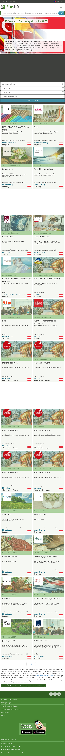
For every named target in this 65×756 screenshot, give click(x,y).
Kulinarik (6, 598)
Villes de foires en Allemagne (10, 706)
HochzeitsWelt (40, 514)
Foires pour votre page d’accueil (11, 746)
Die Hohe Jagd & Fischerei (45, 556)
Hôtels (3, 716)
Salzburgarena (39, 656)
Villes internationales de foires (10, 709)
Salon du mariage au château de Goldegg (16, 279)
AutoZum (6, 514)
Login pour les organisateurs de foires (13, 753)
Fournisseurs (5, 712)
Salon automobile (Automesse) (47, 598)
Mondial (13, 686)
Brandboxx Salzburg (9, 143)
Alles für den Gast (41, 236)
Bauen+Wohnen (9, 556)
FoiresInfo (10, 7)
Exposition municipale (43, 169)
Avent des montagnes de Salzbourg (45, 321)
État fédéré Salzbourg (37, 686)
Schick (36, 127)
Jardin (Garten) (8, 640)
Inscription (12, 1)
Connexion (4, 1)
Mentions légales (6, 743)
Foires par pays (6, 703)
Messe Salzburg (7, 185)
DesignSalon (7, 169)
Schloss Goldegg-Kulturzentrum (13, 294)
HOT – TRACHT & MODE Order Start (15, 128)
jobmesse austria (41, 640)
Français (60, 1)
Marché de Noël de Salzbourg (47, 278)
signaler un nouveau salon (44, 676)
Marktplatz (37, 336)
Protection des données (8, 740)
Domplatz (37, 294)
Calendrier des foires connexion (11, 749)
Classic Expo (7, 236)
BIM (4, 320)
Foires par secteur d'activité (9, 699)
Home (4, 686)
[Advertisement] (32, 67)
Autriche (23, 686)
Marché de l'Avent (10, 363)
